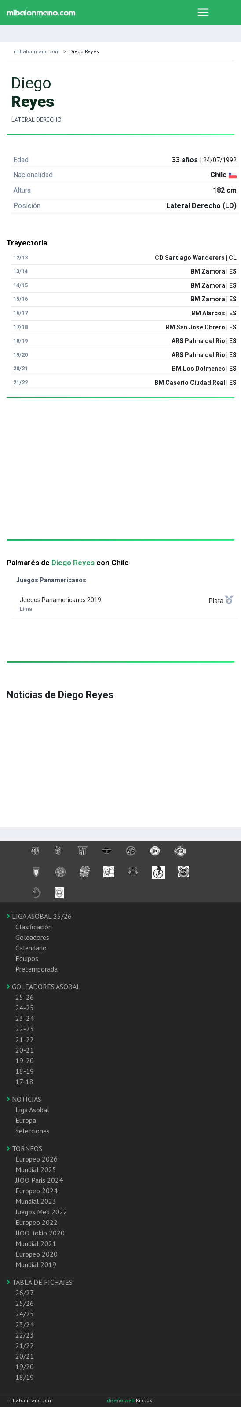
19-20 (24, 1060)
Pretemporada (36, 969)
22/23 (24, 1334)
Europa (25, 1120)
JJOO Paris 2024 (39, 1180)
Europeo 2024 (36, 1190)
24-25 (24, 1007)
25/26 (24, 1303)
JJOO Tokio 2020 (40, 1232)
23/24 (24, 1324)
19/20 (24, 1366)
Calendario (31, 947)
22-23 (24, 1028)
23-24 (24, 1018)
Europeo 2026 (36, 1159)
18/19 (24, 1377)
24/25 (24, 1313)
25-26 (24, 997)
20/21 (24, 1356)
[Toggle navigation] (203, 12)
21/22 (24, 1345)
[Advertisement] (117, 477)
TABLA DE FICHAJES (40, 1282)
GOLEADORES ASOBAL (43, 986)
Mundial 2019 (35, 1264)
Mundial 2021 (35, 1243)
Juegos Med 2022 (41, 1211)
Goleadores (32, 937)
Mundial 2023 (35, 1201)
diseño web (121, 1400)
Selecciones (32, 1130)
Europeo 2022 (36, 1222)
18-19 (24, 1071)
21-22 (24, 1039)
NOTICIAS (24, 1099)
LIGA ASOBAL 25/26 (39, 916)
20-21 (24, 1049)
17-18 (24, 1081)
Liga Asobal (32, 1109)
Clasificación (33, 926)
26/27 (24, 1292)
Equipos (26, 958)
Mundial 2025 (35, 1169)
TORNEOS (24, 1148)
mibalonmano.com (37, 51)
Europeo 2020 (36, 1254)
